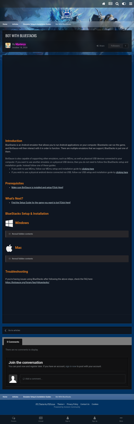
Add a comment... (32, 379)
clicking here (88, 169)
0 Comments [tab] (13, 342)
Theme (60, 404)
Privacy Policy (72, 404)
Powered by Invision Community (67, 407)
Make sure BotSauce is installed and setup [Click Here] (37, 187)
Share (100, 46)
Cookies (95, 404)
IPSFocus (51, 404)
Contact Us (84, 404)
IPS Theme (40, 404)
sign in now (71, 366)
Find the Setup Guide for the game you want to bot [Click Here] (40, 202)
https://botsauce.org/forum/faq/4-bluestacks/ (27, 282)
